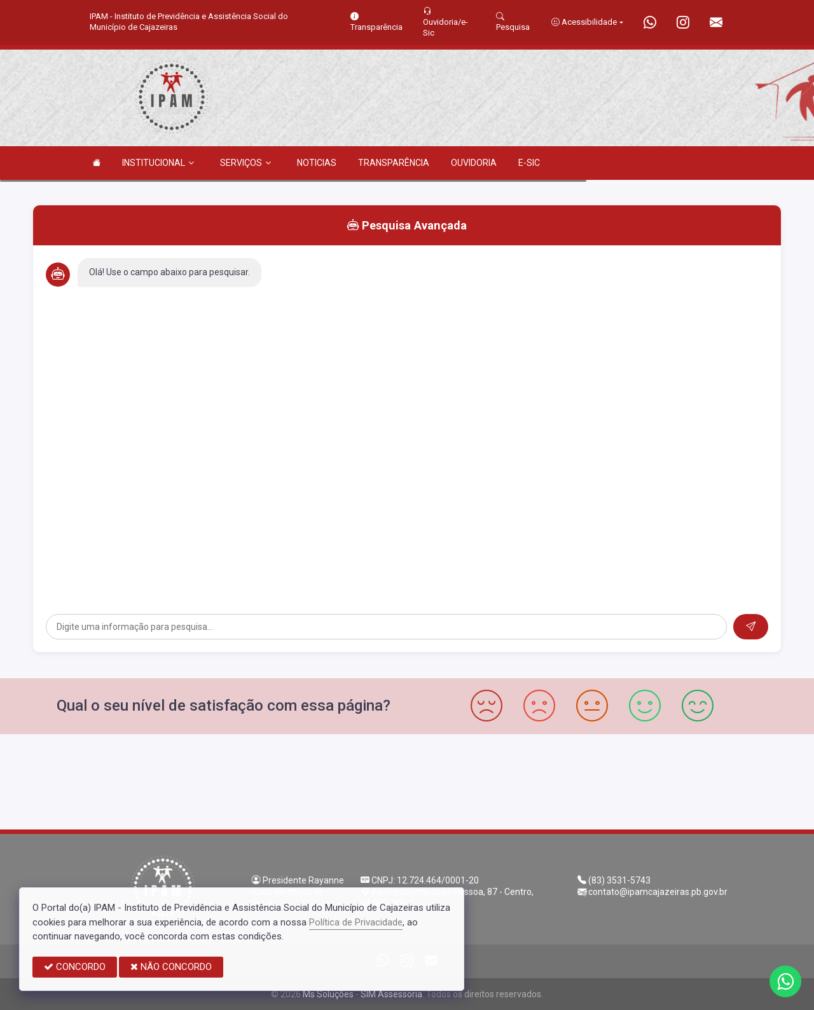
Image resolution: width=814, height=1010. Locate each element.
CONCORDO (75, 966)
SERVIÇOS (245, 162)
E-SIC (529, 163)
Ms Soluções (328, 994)
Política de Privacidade (356, 922)
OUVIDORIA (474, 163)
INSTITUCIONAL (158, 162)
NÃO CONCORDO (171, 966)
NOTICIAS (316, 163)
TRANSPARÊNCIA (393, 163)
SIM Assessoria (391, 994)
